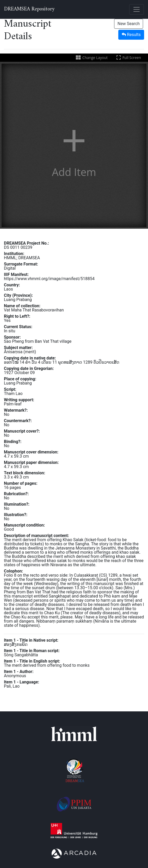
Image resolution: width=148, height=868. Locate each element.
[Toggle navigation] (136, 9)
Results (131, 34)
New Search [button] (129, 23)
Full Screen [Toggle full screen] (128, 57)
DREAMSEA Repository (29, 9)
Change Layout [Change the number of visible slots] (91, 57)
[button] (74, 145)
